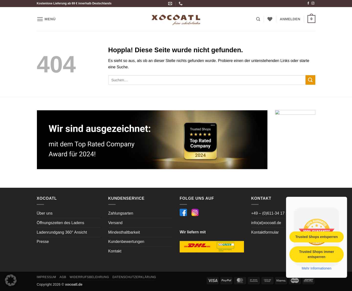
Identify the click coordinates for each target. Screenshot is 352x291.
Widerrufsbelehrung (89, 277)
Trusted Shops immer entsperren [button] (316, 254)
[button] (46, 19)
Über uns (45, 213)
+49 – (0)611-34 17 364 (271, 213)
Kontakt (114, 251)
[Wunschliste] (269, 19)
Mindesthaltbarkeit (124, 232)
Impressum (46, 277)
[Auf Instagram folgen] (312, 3)
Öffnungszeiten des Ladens (60, 223)
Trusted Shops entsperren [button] (316, 237)
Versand (115, 223)
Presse (43, 241)
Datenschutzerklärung (134, 277)
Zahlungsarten (120, 213)
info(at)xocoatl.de (266, 223)
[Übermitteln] (310, 80)
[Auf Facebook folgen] (308, 3)
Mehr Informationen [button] (316, 268)
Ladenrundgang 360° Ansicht (62, 232)
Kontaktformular (265, 232)
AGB (62, 277)
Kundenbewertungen (126, 241)
